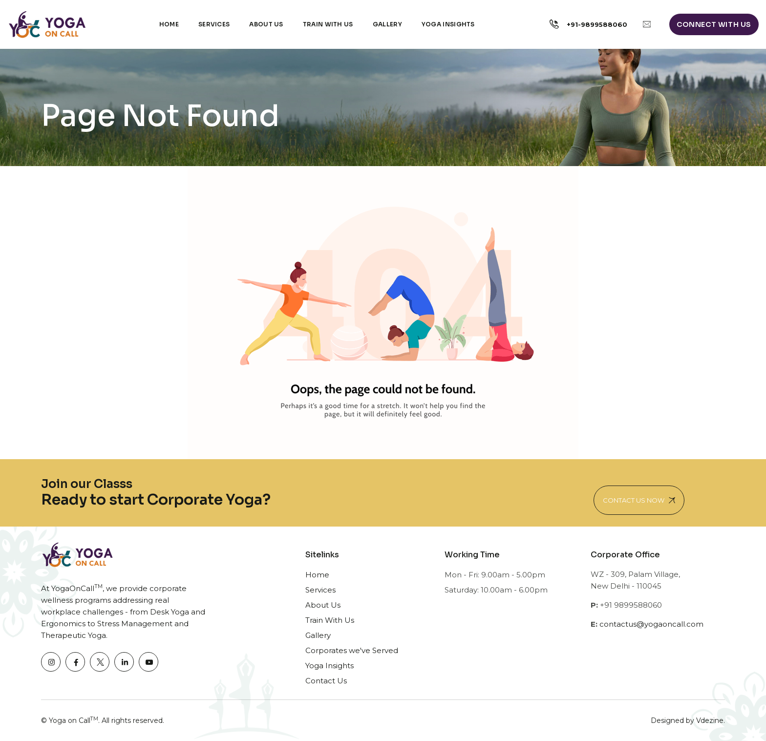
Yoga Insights (448, 24)
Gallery (387, 24)
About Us (266, 24)
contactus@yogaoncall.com (651, 624)
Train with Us (328, 24)
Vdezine (709, 720)
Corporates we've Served (351, 650)
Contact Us (326, 680)
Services (214, 24)
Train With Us (329, 620)
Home (169, 24)
